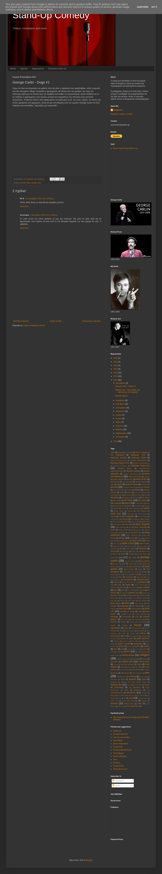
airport (119, 484)
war (135, 701)
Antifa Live (117, 731)
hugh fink (139, 577)
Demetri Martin (121, 396)
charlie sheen (119, 511)
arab (122, 492)
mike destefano (136, 619)
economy (116, 543)
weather (144, 701)
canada (115, 508)
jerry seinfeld (144, 587)
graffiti (145, 564)
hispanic (144, 574)
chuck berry (142, 514)
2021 (116, 358)
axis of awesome (141, 492)
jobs (127, 595)
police (137, 646)
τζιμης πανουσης (134, 477)
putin (112, 652)
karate (122, 600)
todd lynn (131, 695)
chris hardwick (142, 511)
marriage (114, 617)
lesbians (113, 609)
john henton (143, 595)
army (129, 492)
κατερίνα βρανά (125, 468)
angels (128, 490)
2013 (116, 376)
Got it (154, 7)
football (131, 554)
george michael (130, 561)
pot (122, 649)
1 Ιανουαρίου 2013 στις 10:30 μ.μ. (44, 215)
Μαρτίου (119, 429)
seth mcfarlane (137, 673)
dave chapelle (143, 524)
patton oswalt (124, 644)
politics (147, 646)
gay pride (132, 557)
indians (116, 582)
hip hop (135, 574)
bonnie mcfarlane (118, 506)
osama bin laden (126, 638)
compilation (130, 516)
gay (120, 557)
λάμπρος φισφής (133, 471)
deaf (130, 527)
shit (118, 676)
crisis (133, 519)
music (138, 625)
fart (121, 548)
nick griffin (140, 631)
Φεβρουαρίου (121, 433)
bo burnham (139, 503)
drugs (121, 538)
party (139, 641)
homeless (129, 577)
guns (140, 569)
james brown (139, 585)
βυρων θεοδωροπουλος (119, 460)
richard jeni (127, 661)
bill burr (136, 497)
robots (123, 667)
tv (124, 698)
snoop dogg (143, 676)
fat (135, 548)
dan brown (116, 521)
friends (113, 557)
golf (138, 564)
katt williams (142, 600)
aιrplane (147, 477)
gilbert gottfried (144, 561)
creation (125, 519)
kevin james (116, 603)
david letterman (120, 527)
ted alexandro (135, 687)
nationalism (115, 628)
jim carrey (140, 590)
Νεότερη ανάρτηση (21, 321)
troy (119, 698)
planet (130, 646)
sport (144, 679)
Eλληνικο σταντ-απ (57, 68)
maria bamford (141, 614)
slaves (124, 676)
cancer (123, 508)
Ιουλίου (119, 415)
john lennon (114, 598)
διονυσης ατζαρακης (120, 466)
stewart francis (141, 682)
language (124, 606)
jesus (115, 590)
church (113, 516)
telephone (137, 690)
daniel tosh (145, 521)
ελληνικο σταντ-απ (140, 465)
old (125, 636)
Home (13, 68)
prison (144, 649)
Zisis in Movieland (120, 744)
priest (137, 649)
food (123, 554)
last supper (136, 606)
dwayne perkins (124, 541)
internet (143, 582)
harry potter (135, 572)
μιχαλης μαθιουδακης (130, 474)
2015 (116, 369)
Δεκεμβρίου (121, 383)
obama (143, 633)
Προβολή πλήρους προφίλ (121, 114)
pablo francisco (143, 638)
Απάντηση (24, 206)
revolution (114, 662)
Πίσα (115, 759)
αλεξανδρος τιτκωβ (125, 452)
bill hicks (128, 500)
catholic (146, 508)
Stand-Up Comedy (50, 15)
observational (116, 636)
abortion (130, 479)
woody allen (128, 704)
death (113, 530)
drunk (132, 538)
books (129, 506)
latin (145, 606)
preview (130, 649)
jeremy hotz (132, 587)
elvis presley (132, 546)
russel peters (124, 669)
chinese (130, 511)
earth (148, 541)
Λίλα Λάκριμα (118, 753)
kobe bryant (139, 603)
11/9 (112, 452)
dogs (29, 183)
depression (121, 532)
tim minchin (121, 695)
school (115, 673)
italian (128, 585)
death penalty (123, 530)
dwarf (139, 538)
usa (131, 698)
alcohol (114, 487)
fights (121, 551)
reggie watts (115, 655)
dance (125, 521)
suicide (129, 685)
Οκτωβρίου (120, 404)
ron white (138, 667)
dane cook (134, 521)
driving (113, 538)
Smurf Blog (117, 740)
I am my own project (121, 737)
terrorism (131, 692)
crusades (146, 519)
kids (127, 603)
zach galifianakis (133, 706)
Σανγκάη (116, 763)
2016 (116, 365)
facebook (114, 548)
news (121, 631)
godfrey (131, 564)
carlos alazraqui (134, 508)
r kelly (119, 652)
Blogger (89, 860)
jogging (134, 595)
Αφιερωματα (38, 68)
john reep (134, 598)
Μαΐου (118, 422)
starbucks (114, 682)
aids (112, 484)
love (121, 611)
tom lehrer (140, 695)
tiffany (112, 695)
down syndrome (132, 535)
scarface (147, 669)
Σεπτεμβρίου (121, 408)
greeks (113, 566)
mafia (140, 611)
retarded (136, 659)
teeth (126, 690)
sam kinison (136, 669)
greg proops (129, 569)
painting (116, 641)
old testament (133, 636)
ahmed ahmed (141, 482)
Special (23, 68)
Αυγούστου (120, 411)
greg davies (122, 566)
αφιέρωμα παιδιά (138, 458)
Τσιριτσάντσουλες (120, 769)
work (139, 703)
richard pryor (144, 662)
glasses (116, 564)
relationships (128, 655)
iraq (112, 585)
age (130, 482)
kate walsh (131, 600)
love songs (130, 611)
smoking (132, 676)
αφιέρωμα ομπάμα (119, 458)
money (123, 622)
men (137, 617)
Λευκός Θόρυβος (120, 756)
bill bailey (115, 497)
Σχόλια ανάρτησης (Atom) (34, 325)
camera (147, 506)
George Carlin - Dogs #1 (125, 386)
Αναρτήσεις (118, 781)
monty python (134, 622)
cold (120, 516)
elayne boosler (119, 546)
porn (115, 649)
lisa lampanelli (136, 609)
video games (142, 698)
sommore (114, 679)
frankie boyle (142, 554)
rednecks (144, 652)
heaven (113, 574)
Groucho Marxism (120, 734)
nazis (126, 628)
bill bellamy (126, 497)
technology (118, 687)
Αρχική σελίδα (55, 321)
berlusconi (128, 495)
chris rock (116, 513)
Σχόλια (116, 785)
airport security (132, 484)
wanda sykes (126, 701)
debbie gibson (136, 530)
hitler (120, 577)
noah (123, 633)
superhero (138, 685)
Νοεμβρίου (120, 400)
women (114, 703)
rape (136, 652)
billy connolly (116, 503)
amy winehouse (118, 490)
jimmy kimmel (118, 595)
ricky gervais (129, 664)
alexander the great (129, 487)
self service (125, 673)
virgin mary (114, 701)
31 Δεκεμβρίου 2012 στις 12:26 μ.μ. (39, 198)
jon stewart (143, 598)
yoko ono (121, 706)
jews (123, 590)
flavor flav (135, 551)
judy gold (114, 600)
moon (144, 622)
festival (113, 551)
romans (129, 667)
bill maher (142, 500)
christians (131, 514)
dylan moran (137, 541)
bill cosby (117, 500)
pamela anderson (129, 641)
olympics (144, 636)
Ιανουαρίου (121, 437)
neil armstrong (137, 628)
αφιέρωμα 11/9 (138, 455)
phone (121, 646)
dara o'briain (117, 524)
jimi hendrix (123, 593)
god (123, 564)
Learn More (142, 7)
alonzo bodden (144, 487)
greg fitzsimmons (135, 566)
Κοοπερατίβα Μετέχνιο (122, 750)
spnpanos (118, 110)
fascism (128, 548)
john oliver (124, 598)
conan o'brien (142, 516)
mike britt (124, 619)
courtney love (115, 519)
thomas (144, 693)
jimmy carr (134, 593)
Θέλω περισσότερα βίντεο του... (126, 148)
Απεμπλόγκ (117, 747)
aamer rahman (118, 479)
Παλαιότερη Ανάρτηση (91, 321)
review (144, 659)
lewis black (123, 608)
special (132, 679)
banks (113, 495)
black (127, 503)
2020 (116, 362)
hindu (126, 574)
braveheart (138, 506)
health (144, 572)
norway (132, 633)
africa (124, 482)
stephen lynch (126, 682)
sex (147, 672)
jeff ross (123, 587)
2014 (116, 373)
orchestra (114, 638)
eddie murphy (144, 543)
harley (125, 572)
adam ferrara (141, 479)
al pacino (144, 484)
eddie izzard (128, 543)
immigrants (128, 580)
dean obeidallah (141, 527)
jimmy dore (146, 593)
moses (113, 625)
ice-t (119, 580)
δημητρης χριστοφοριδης (141, 463)
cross (139, 519)
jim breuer (131, 590)
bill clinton (146, 497)
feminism (143, 548)
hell (120, 574)
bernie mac (138, 495)
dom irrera (137, 532)
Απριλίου (120, 426)
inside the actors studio (130, 582)
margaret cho (126, 614)
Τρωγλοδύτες (118, 766)
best (145, 495)
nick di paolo (130, 631)
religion (145, 654)
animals (23, 183)
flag (127, 551)
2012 (116, 380)
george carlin (36, 183)
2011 (116, 441)
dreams (144, 535)
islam (119, 585)
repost (128, 659)
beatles (119, 495)
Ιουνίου (119, 418)
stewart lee (116, 684)
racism (126, 651)
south (123, 679)
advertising (115, 482)
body (148, 503)
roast (139, 664)
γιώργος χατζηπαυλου (138, 460)
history (113, 577)
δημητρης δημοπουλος (120, 463)
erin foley (143, 546)
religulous (120, 659)
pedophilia (138, 644)
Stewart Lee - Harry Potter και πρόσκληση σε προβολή (127, 391)
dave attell (128, 524)
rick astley (117, 664)
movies (124, 625)
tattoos (147, 685)
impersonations (143, 580)
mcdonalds (127, 617)
